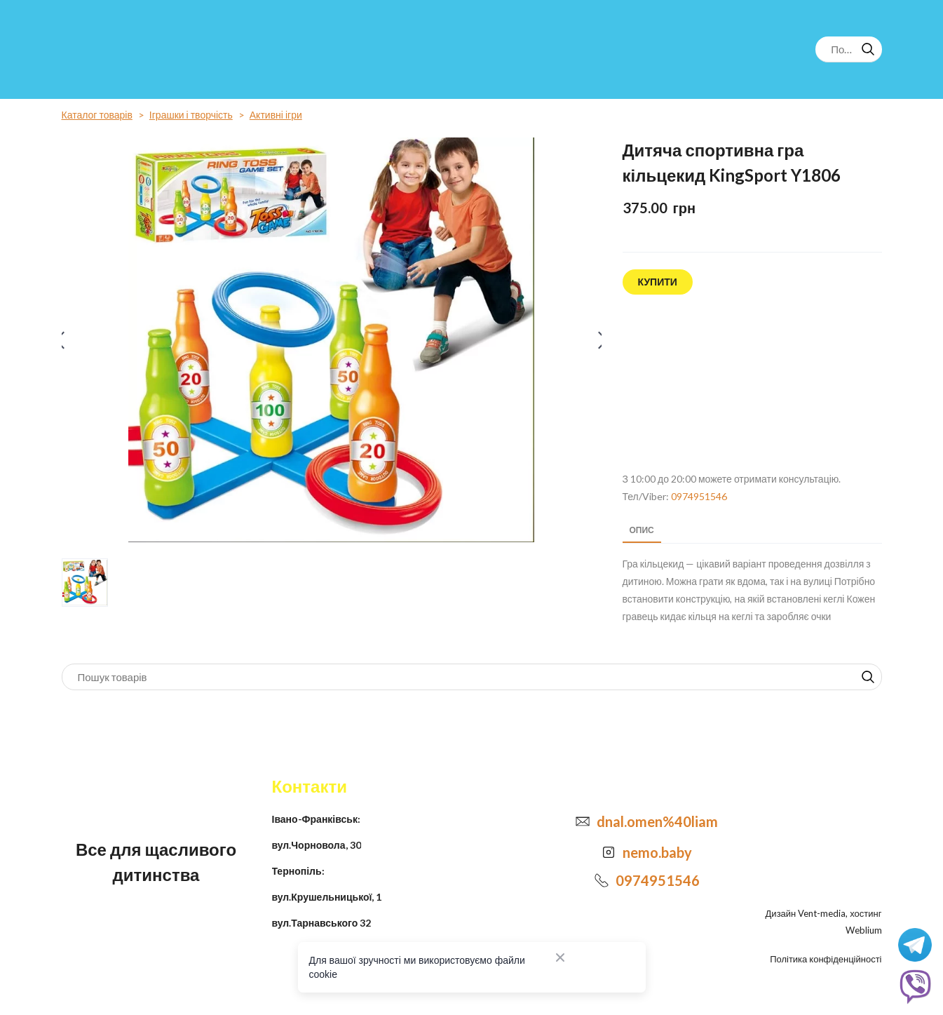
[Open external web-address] (752, 383)
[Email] (583, 821)
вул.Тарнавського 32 (322, 923)
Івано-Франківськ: (316, 819)
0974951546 (699, 496)
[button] (868, 49)
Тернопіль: (298, 871)
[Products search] (848, 49)
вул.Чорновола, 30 (316, 845)
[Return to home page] (119, 49)
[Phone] (602, 880)
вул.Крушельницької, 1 (327, 897)
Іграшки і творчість (191, 115)
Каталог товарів (97, 115)
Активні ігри (276, 115)
